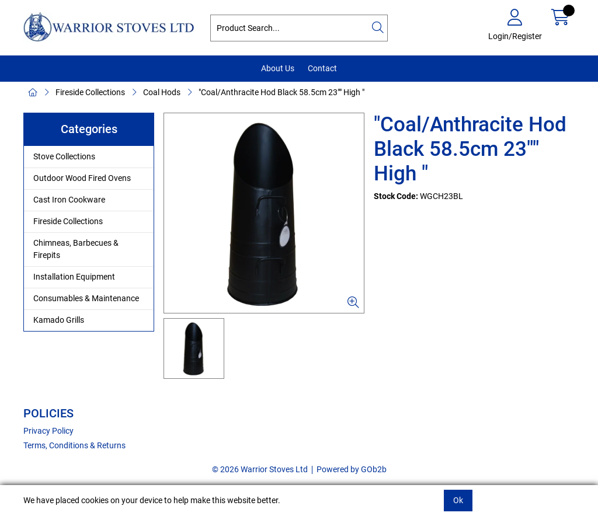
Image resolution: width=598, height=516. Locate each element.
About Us (277, 68)
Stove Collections (64, 156)
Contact (322, 68)
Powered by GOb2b (352, 469)
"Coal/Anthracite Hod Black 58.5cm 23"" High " (281, 92)
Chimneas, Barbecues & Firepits (76, 249)
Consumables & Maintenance (86, 298)
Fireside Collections (90, 92)
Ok (458, 500)
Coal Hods (161, 92)
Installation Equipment (74, 276)
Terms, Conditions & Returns (74, 445)
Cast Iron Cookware (69, 199)
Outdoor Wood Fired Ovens (82, 178)
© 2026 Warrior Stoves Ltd (260, 469)
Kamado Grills (58, 320)
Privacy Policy (48, 430)
